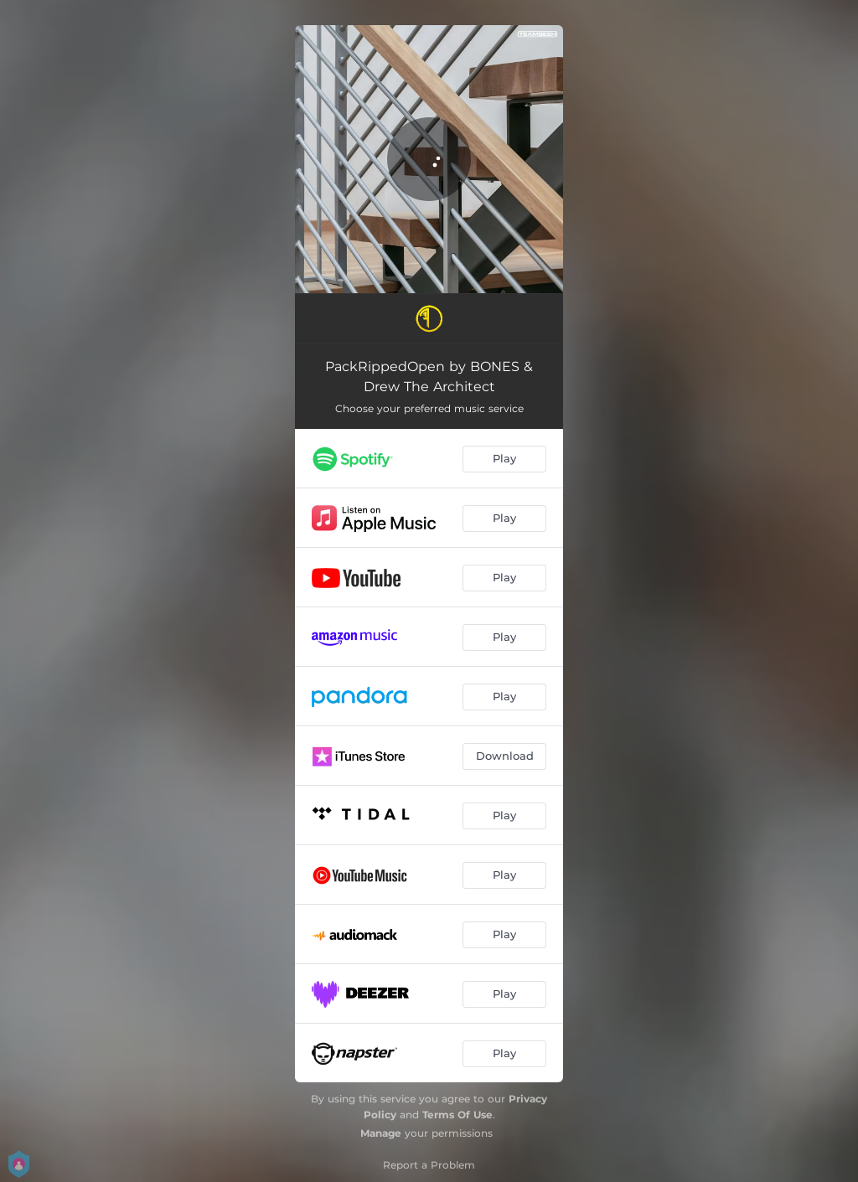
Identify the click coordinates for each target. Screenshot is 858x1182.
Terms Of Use (457, 1114)
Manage (380, 1133)
